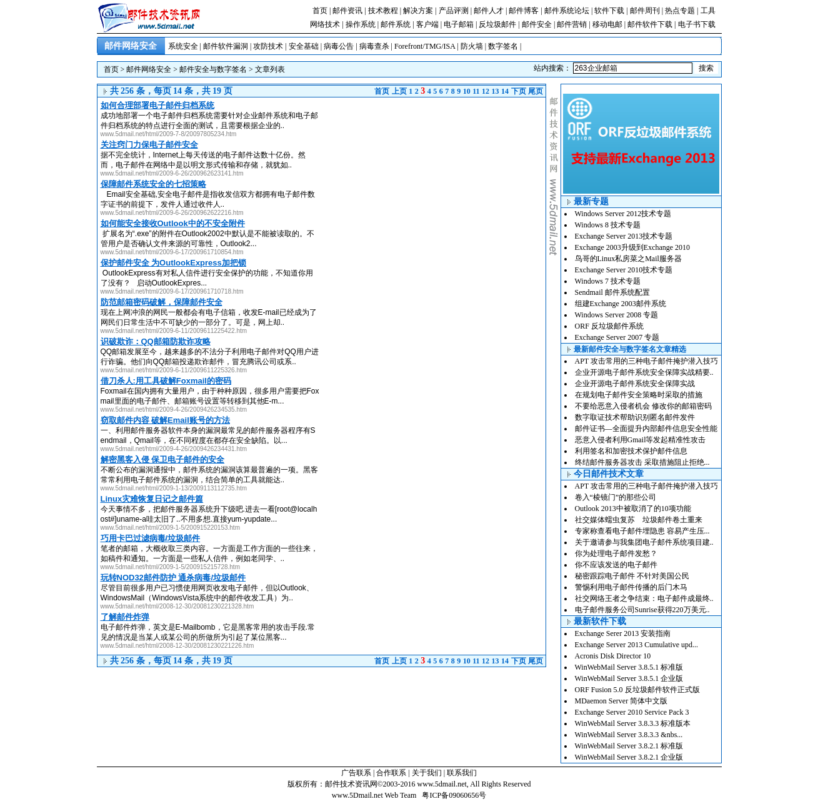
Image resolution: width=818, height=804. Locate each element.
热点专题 (680, 10)
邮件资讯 (347, 10)
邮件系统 (396, 24)
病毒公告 (339, 46)
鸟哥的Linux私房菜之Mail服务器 (628, 258)
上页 (399, 91)
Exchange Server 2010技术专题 (624, 270)
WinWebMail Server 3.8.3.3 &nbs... (629, 734)
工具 (708, 10)
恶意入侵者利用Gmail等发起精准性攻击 (640, 439)
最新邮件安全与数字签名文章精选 (630, 349)
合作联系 (391, 772)
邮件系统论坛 (566, 10)
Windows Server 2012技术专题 (623, 213)
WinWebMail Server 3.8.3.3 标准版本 (633, 723)
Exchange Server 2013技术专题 (624, 236)
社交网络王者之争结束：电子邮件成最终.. (644, 598)
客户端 (427, 24)
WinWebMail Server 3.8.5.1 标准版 (629, 667)
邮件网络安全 (148, 69)
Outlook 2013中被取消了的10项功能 (633, 508)
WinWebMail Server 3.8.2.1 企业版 (629, 757)
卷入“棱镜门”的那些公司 (616, 497)
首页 (319, 10)
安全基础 (304, 46)
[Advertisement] (441, 184)
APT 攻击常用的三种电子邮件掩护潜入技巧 (646, 361)
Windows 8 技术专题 (608, 225)
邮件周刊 (645, 10)
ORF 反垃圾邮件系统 (609, 326)
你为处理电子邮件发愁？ (616, 553)
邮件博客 (524, 10)
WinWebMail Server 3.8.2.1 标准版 (629, 746)
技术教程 (383, 10)
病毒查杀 (374, 46)
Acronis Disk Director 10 (613, 656)
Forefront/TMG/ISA (424, 46)
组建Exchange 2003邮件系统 (620, 303)
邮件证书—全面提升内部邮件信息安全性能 (646, 428)
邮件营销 (572, 24)
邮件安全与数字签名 (213, 69)
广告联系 (356, 772)
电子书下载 (697, 24)
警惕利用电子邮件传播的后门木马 (631, 587)
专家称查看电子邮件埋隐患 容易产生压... (642, 531)
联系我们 (462, 772)
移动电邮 (607, 24)
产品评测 (454, 10)
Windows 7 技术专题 (608, 281)
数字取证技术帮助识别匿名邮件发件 (635, 417)
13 (495, 91)
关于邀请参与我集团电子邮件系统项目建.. (644, 542)
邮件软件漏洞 (225, 46)
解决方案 (418, 10)
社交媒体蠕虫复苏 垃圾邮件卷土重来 (638, 519)
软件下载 (609, 10)
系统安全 (183, 46)
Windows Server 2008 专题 (617, 314)
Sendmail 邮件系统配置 (612, 292)
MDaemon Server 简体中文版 (621, 701)
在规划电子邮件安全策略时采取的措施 (638, 394)
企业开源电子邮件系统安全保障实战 (635, 383)
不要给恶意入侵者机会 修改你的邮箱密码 (643, 406)
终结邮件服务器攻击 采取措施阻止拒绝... (642, 462)
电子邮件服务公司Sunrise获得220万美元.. (642, 609)
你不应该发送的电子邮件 (616, 564)
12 (485, 91)
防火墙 (472, 46)
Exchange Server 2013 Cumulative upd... (637, 644)
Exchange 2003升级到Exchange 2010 (633, 247)
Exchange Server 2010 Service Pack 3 (632, 712)
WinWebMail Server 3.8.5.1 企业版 (629, 678)
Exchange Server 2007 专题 (617, 337)
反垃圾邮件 (497, 24)
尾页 (535, 91)
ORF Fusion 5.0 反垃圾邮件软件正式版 (637, 689)
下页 (518, 91)
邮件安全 (537, 24)
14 (505, 91)
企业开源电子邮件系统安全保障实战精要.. (644, 372)
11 (475, 91)
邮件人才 (489, 10)
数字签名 (503, 46)
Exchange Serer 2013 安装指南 (623, 633)
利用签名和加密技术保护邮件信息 (631, 451)
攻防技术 (268, 46)
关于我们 (427, 772)
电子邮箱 (459, 24)
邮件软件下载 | (652, 24)
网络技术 (325, 24)
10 (467, 91)
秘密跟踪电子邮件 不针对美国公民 (632, 576)
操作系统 (361, 24)
